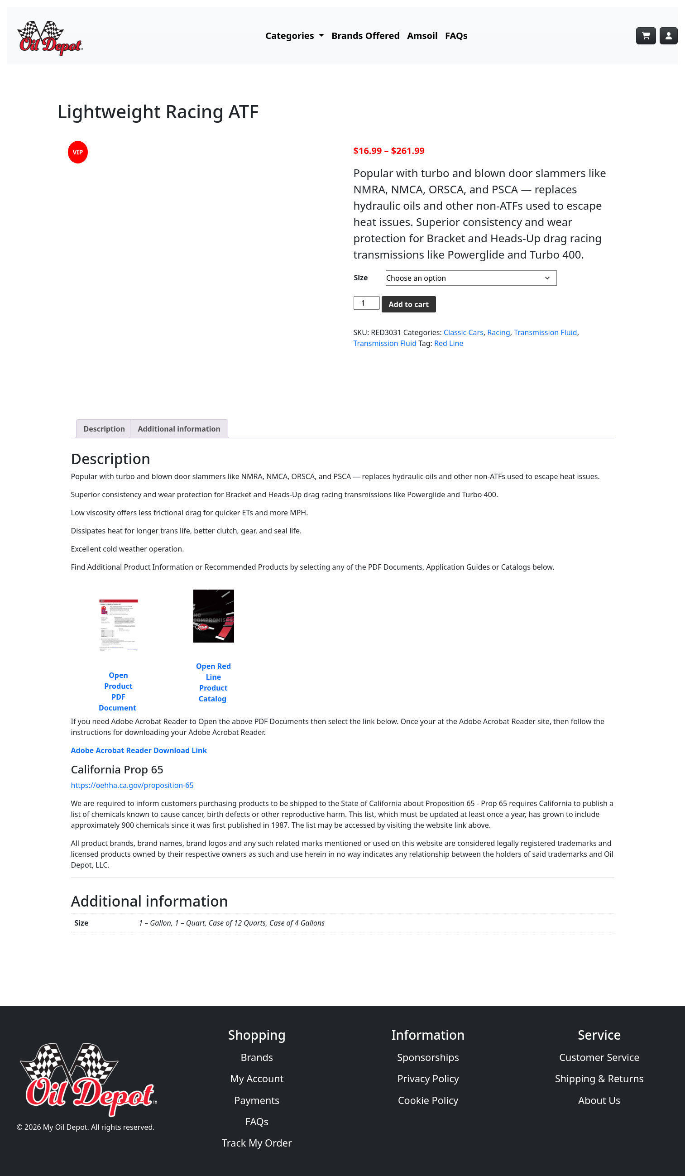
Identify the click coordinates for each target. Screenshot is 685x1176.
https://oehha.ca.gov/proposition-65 (132, 785)
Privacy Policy (428, 1078)
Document (118, 708)
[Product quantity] (367, 303)
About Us (599, 1100)
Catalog (213, 699)
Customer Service (599, 1057)
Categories (290, 35)
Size (361, 278)
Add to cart (409, 304)
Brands (257, 1057)
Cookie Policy (428, 1100)
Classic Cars (464, 332)
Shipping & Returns (599, 1078)
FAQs (456, 35)
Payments (256, 1100)
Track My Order (257, 1142)
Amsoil (422, 35)
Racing (498, 332)
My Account (256, 1078)
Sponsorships (428, 1057)
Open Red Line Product (213, 677)
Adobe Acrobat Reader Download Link (139, 750)
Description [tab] (104, 429)
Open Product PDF (118, 686)
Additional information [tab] (179, 429)
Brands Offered (365, 35)
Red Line (448, 343)
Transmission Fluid (545, 332)
